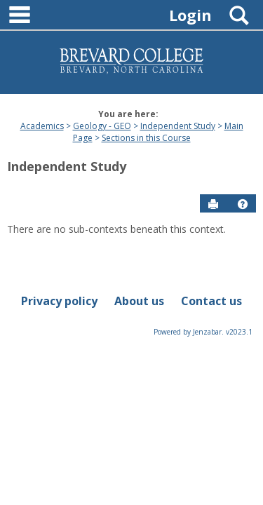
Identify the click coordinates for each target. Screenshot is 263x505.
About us (139, 301)
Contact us (211, 301)
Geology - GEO (102, 126)
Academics (42, 126)
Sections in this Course (146, 138)
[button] (242, 204)
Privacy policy (59, 301)
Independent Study (177, 126)
